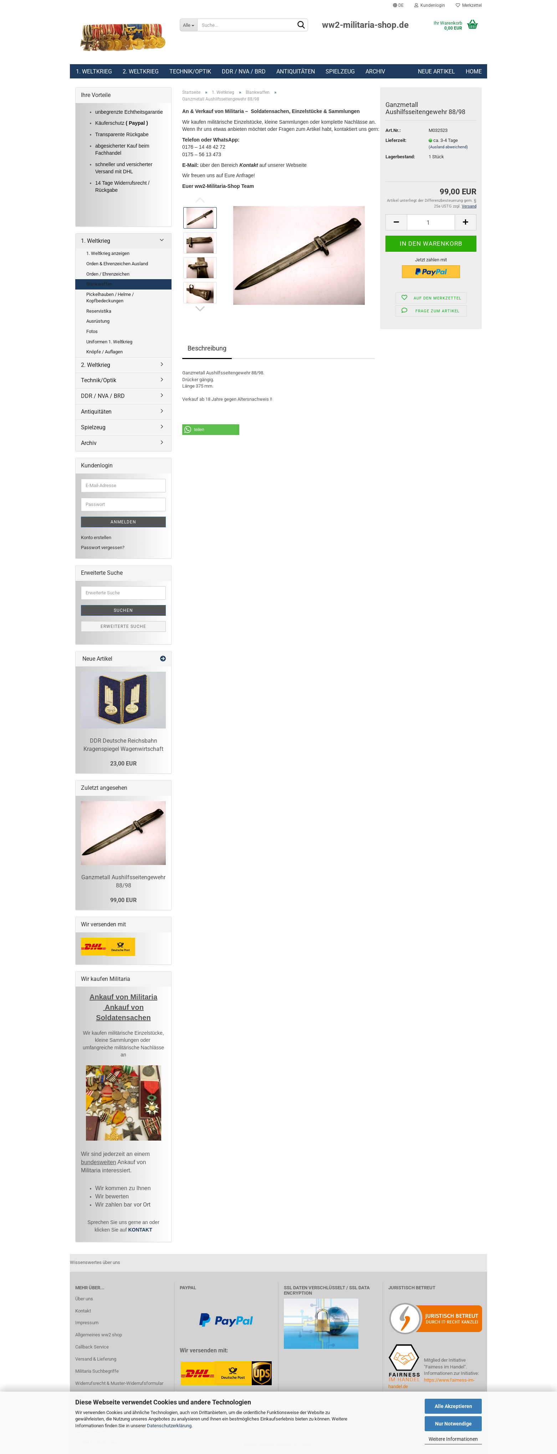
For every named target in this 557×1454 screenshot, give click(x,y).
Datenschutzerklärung (169, 1425)
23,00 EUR (123, 763)
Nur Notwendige (453, 1424)
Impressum (86, 1322)
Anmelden (123, 521)
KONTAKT (140, 1230)
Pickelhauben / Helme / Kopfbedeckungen (110, 298)
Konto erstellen (96, 537)
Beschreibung (207, 348)
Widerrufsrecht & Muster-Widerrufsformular (119, 1383)
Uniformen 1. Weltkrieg (109, 341)
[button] (210, 429)
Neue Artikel (436, 71)
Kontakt (83, 1311)
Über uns (84, 1298)
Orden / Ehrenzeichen (107, 274)
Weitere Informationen (453, 1439)
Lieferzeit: (396, 140)
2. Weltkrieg (141, 71)
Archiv (375, 71)
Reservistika (98, 311)
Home (474, 71)
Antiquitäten (295, 71)
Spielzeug (340, 71)
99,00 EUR (123, 900)
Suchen (123, 610)
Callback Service (92, 1347)
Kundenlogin (429, 5)
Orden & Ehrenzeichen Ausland (117, 263)
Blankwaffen (99, 284)
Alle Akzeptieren (453, 1406)
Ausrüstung (97, 321)
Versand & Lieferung (95, 1359)
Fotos (92, 331)
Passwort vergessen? (102, 547)
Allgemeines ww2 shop (98, 1334)
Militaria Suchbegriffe (97, 1371)
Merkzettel (469, 5)
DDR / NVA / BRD (244, 71)
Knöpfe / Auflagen (104, 351)
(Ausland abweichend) (448, 147)
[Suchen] (301, 25)
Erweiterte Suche (123, 626)
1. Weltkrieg (94, 71)
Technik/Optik (190, 71)
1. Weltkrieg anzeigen (107, 253)
